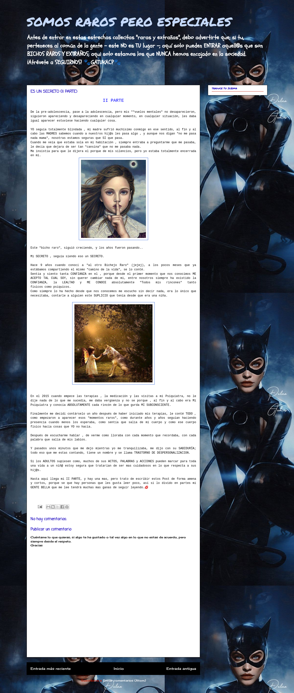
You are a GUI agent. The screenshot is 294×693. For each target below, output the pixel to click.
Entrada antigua (181, 668)
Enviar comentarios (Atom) (124, 680)
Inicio (119, 668)
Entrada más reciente (50, 668)
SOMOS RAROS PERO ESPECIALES (129, 21)
